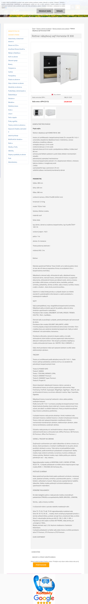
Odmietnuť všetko (45, 11)
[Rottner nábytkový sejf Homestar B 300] (56, 43)
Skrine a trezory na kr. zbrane (61, 29)
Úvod (33, 29)
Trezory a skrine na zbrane (43, 29)
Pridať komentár (41, 565)
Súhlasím (59, 11)
